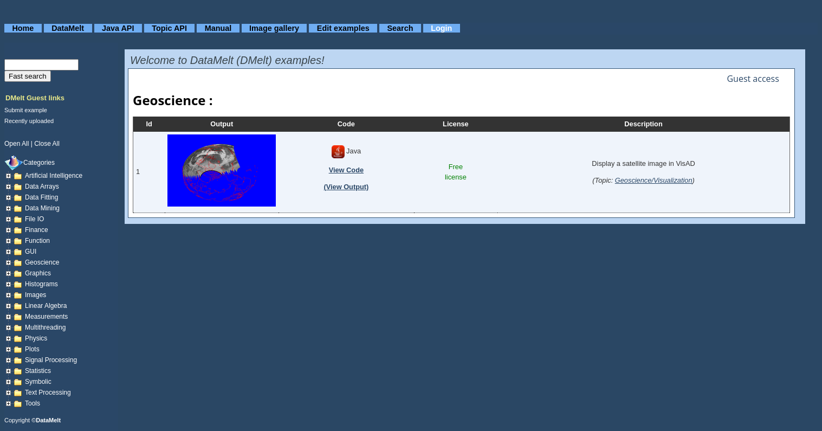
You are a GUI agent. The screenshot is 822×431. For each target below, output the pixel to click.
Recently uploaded (29, 121)
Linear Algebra (46, 306)
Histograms (41, 284)
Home (23, 28)
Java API (118, 28)
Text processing (48, 392)
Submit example (25, 110)
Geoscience (42, 262)
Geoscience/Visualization (653, 180)
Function (37, 241)
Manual (218, 28)
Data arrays (42, 186)
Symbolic (38, 381)
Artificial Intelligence (53, 175)
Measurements (46, 316)
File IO (34, 219)
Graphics (38, 273)
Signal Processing (51, 360)
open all (16, 143)
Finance (36, 230)
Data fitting (41, 197)
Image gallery (274, 28)
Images (35, 295)
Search (400, 28)
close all (47, 143)
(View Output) (345, 187)
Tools (32, 403)
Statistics (38, 371)
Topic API (169, 28)
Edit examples (343, 28)
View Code (346, 170)
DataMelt (67, 28)
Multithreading (45, 327)
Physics (36, 338)
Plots (32, 349)
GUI (30, 251)
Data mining (42, 208)
